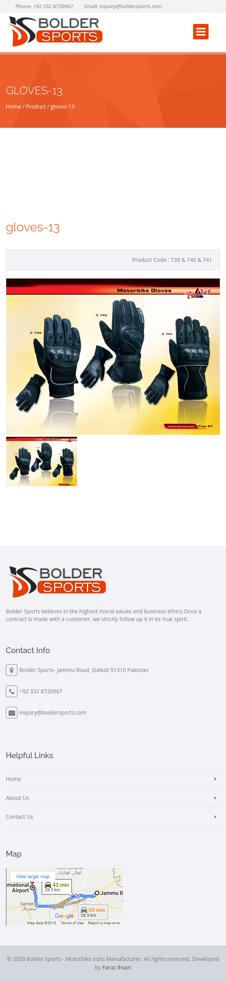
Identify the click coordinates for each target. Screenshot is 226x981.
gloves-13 (63, 106)
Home (13, 106)
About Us (17, 797)
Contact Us (19, 816)
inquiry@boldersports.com (130, 6)
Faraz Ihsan (116, 967)
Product (36, 106)
